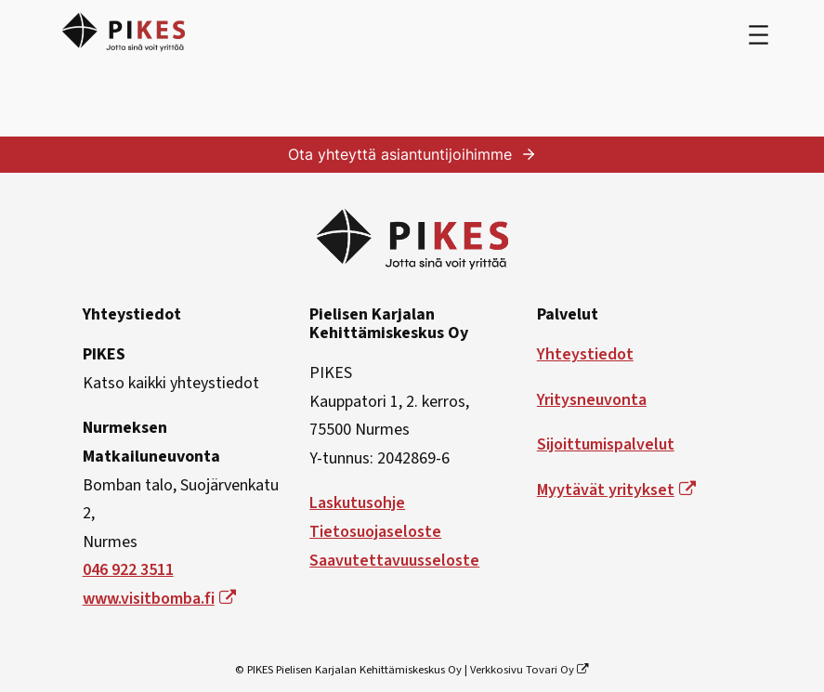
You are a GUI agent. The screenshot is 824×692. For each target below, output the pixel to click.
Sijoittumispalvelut (605, 444)
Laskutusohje (357, 503)
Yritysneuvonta (592, 399)
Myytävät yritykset (616, 490)
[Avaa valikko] (758, 35)
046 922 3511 (128, 569)
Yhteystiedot (585, 354)
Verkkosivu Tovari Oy (530, 669)
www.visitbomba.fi (159, 598)
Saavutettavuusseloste (394, 560)
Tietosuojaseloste (375, 531)
